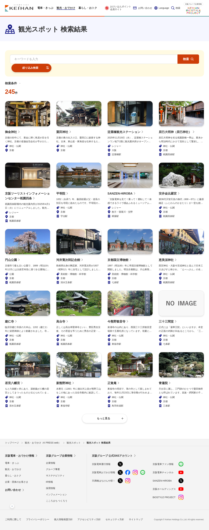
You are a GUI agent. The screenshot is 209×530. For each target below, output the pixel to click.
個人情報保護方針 (63, 511)
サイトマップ (136, 511)
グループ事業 (53, 460)
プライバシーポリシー (37, 511)
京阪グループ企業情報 (193, 4)
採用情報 (50, 480)
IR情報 (49, 473)
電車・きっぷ (12, 454)
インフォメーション (56, 486)
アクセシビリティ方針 (89, 511)
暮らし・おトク (13, 467)
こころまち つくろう (57, 492)
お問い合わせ (142, 8)
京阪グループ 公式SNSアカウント (112, 447)
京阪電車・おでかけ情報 (19, 447)
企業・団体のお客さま (16, 473)
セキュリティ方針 (114, 511)
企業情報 (50, 454)
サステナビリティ (55, 467)
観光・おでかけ (13, 460)
